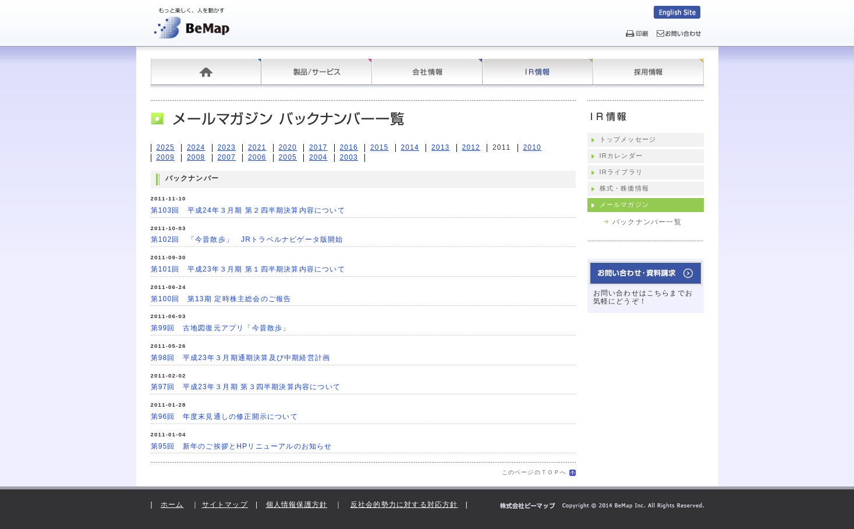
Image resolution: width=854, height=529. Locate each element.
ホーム (206, 71)
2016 (349, 147)
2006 (257, 157)
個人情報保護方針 (297, 504)
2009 (166, 157)
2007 (227, 157)
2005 (288, 157)
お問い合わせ (645, 273)
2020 (288, 147)
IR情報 (538, 71)
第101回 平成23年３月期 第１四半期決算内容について (248, 269)
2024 (196, 147)
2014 (410, 147)
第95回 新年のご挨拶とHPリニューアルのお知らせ (241, 446)
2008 (196, 157)
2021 (257, 147)
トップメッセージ (628, 139)
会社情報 (427, 71)
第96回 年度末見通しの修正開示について (224, 416)
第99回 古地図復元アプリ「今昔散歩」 (220, 328)
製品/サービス (316, 71)
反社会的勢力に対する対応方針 (404, 504)
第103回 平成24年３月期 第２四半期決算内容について (248, 210)
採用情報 (648, 71)
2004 (318, 157)
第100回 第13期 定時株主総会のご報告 (221, 299)
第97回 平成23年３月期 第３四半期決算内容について (246, 387)
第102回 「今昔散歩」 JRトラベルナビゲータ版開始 (247, 239)
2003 (349, 157)
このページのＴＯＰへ (534, 472)
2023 (227, 147)
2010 (532, 147)
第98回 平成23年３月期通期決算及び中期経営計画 (241, 358)
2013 (440, 147)
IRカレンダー (621, 155)
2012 (471, 147)
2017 (318, 147)
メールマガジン (624, 204)
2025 (166, 147)
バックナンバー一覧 (647, 222)
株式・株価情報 (624, 188)
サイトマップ (225, 504)
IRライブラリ (621, 171)
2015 (379, 147)
